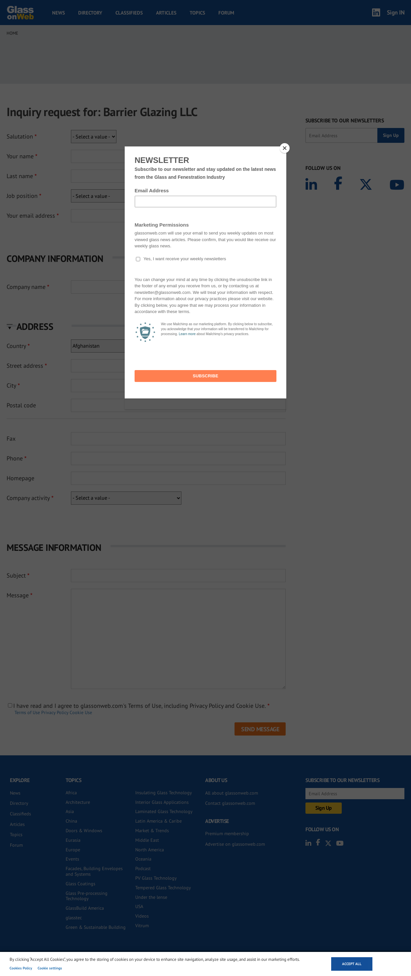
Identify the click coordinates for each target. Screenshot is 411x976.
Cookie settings (50, 968)
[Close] (285, 148)
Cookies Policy (21, 968)
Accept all (352, 963)
